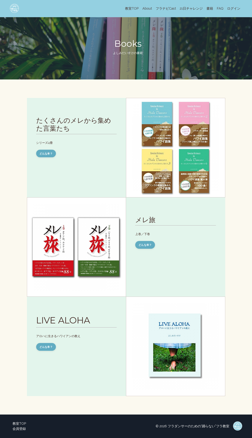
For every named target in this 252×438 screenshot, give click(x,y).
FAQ (220, 8)
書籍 (209, 8)
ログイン (233, 8)
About (147, 8)
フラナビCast (166, 8)
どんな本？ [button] (46, 153)
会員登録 (19, 429)
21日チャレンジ (191, 8)
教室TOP (132, 8)
